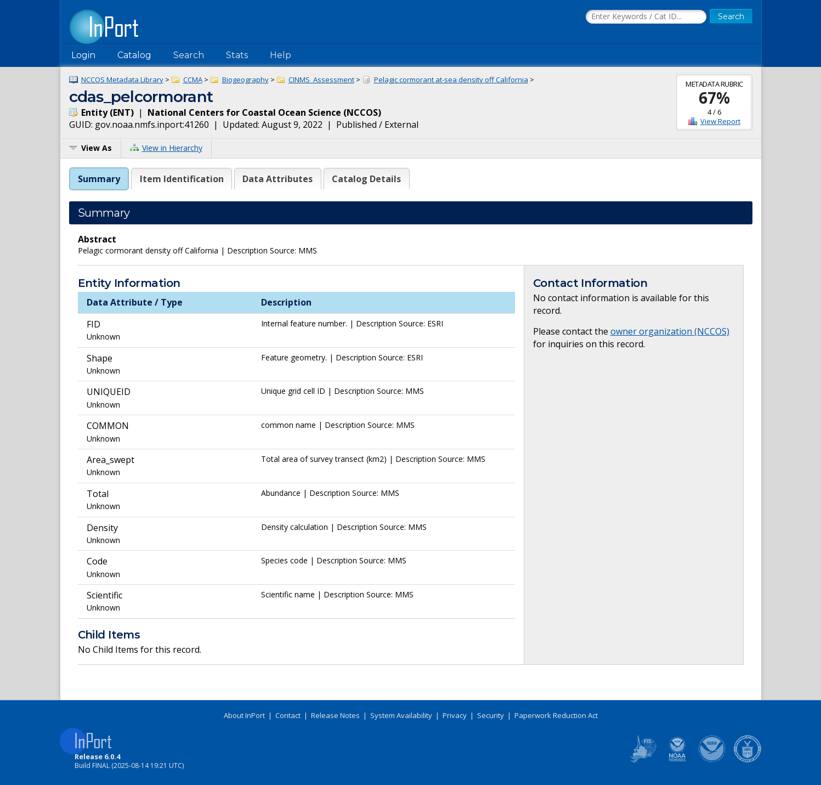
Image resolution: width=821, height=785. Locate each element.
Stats (237, 55)
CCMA (192, 79)
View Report (720, 121)
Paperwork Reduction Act (556, 715)
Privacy (455, 715)
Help (280, 55)
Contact (288, 715)
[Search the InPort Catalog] (646, 17)
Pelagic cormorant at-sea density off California (451, 79)
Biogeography (245, 79)
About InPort (244, 715)
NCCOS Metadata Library (122, 79)
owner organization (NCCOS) (669, 331)
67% (714, 97)
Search (188, 55)
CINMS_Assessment (321, 79)
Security (490, 715)
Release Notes (335, 715)
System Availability (401, 715)
